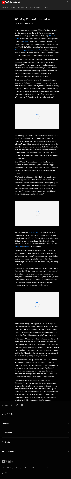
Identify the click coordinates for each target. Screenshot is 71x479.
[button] (35, 414)
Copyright (19, 468)
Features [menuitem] (5, 7)
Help (5, 473)
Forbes (28, 247)
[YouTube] (7, 461)
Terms (49, 468)
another (26, 41)
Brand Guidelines (31, 468)
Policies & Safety (7, 468)
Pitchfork (18, 247)
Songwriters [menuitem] (35, 7)
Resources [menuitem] (22, 7)
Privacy (42, 468)
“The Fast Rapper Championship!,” (27, 50)
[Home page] (11, 2)
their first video (34, 233)
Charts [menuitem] (46, 7)
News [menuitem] (13, 7)
